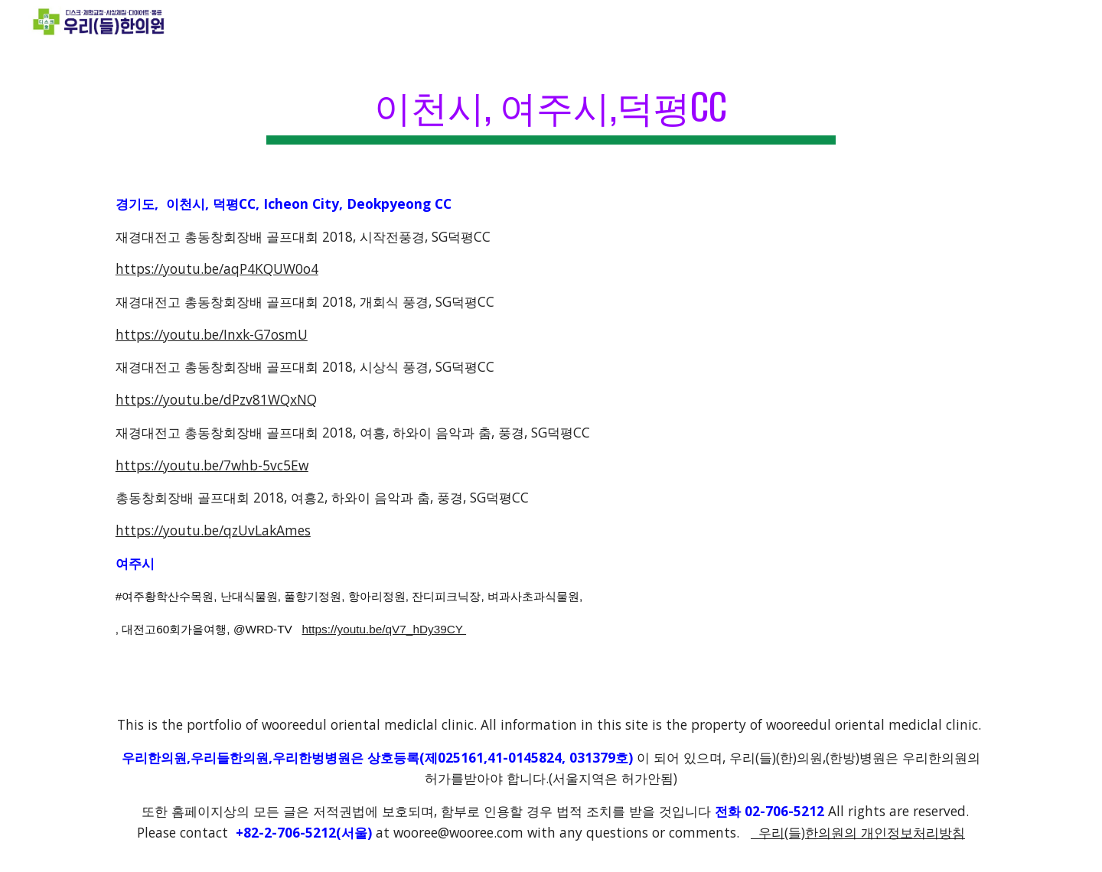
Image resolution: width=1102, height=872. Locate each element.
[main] (551, 107)
